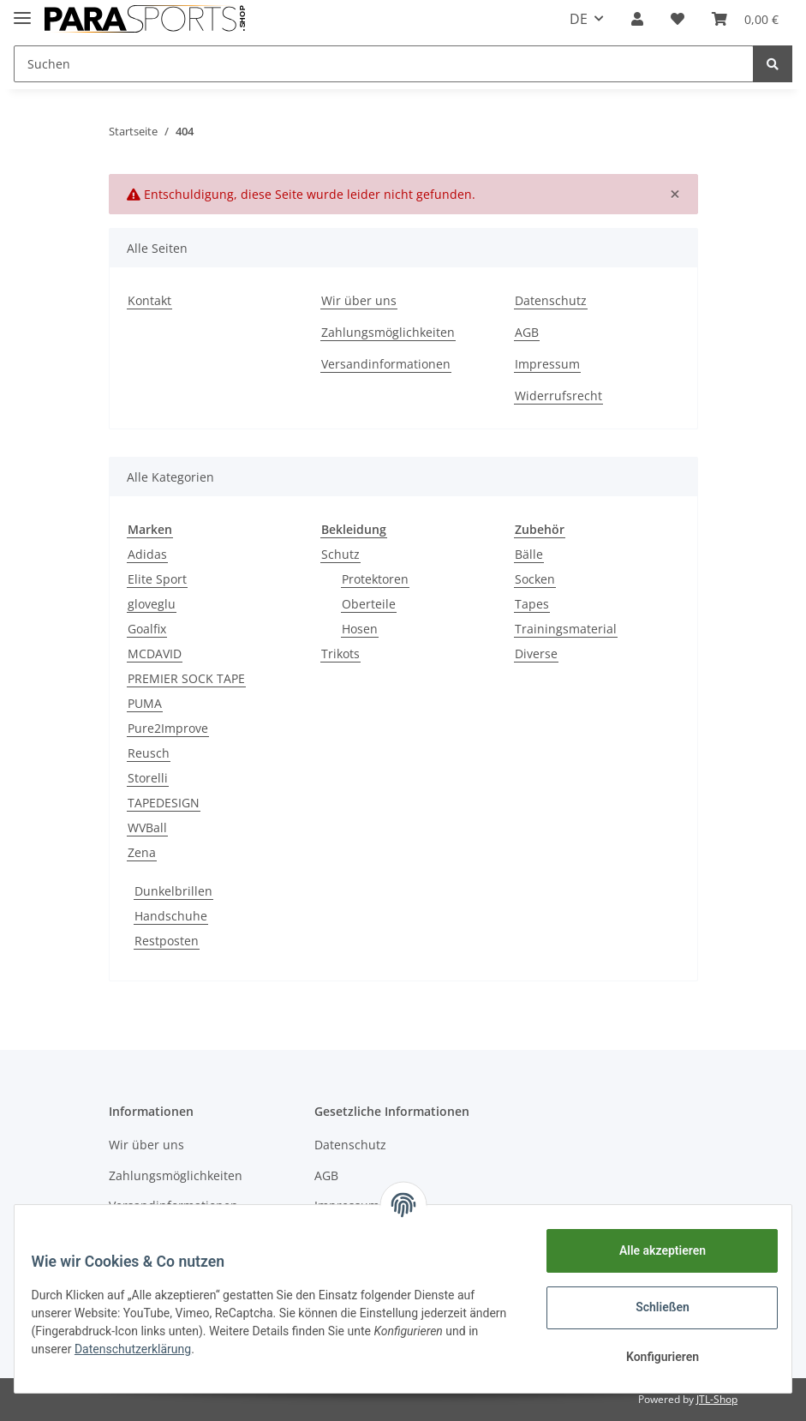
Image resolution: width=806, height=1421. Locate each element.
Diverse (536, 653)
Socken (535, 579)
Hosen (360, 629)
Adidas (147, 554)
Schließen (652, 1307)
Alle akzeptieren (651, 1250)
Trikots (340, 653)
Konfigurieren (651, 1357)
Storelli (148, 778)
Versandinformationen (386, 364)
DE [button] (579, 18)
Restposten (166, 940)
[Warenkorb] (745, 19)
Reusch (149, 753)
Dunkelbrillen (173, 891)
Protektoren (375, 579)
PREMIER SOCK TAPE (186, 678)
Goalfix (147, 629)
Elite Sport (157, 579)
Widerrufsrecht (558, 395)
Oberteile (369, 604)
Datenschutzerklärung (179, 1349)
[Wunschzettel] (677, 19)
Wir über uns (359, 300)
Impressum (547, 364)
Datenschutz (551, 300)
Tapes (532, 604)
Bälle (529, 554)
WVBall (147, 827)
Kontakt (149, 300)
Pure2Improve (168, 728)
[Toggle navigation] (22, 10)
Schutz (340, 554)
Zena (142, 852)
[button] (637, 19)
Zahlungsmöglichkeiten (388, 332)
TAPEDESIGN (164, 802)
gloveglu (152, 604)
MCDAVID (155, 653)
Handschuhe (170, 916)
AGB (527, 332)
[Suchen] (384, 63)
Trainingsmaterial (566, 629)
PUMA (145, 703)
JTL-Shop (716, 1399)
